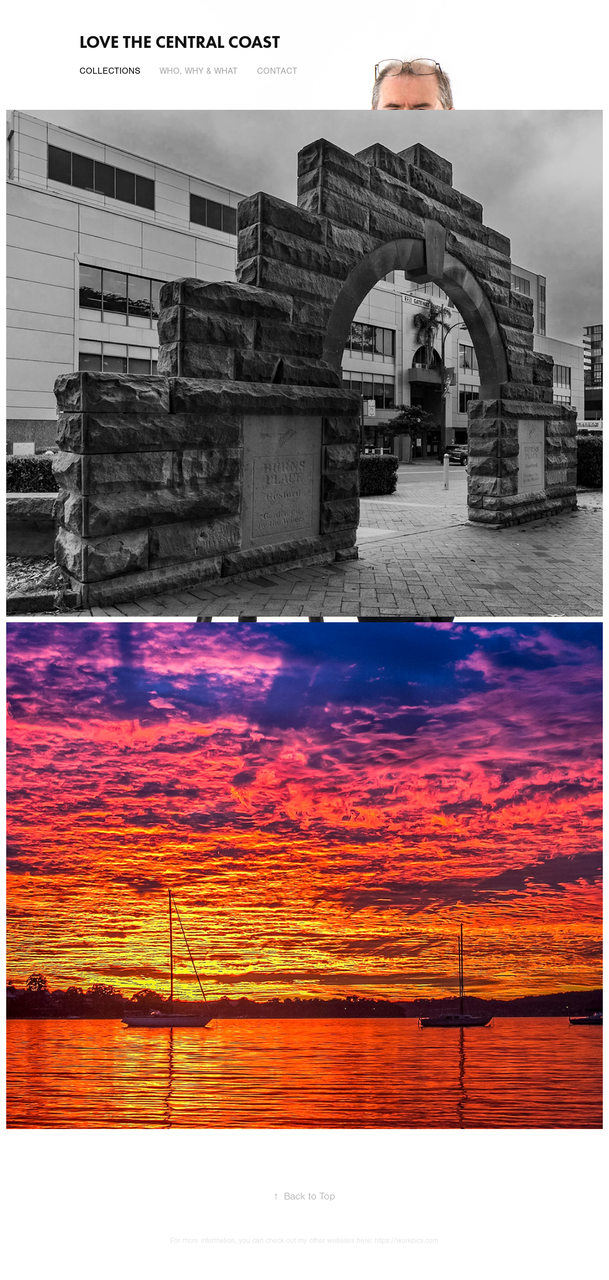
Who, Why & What (198, 71)
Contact (277, 71)
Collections (109, 71)
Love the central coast (179, 42)
